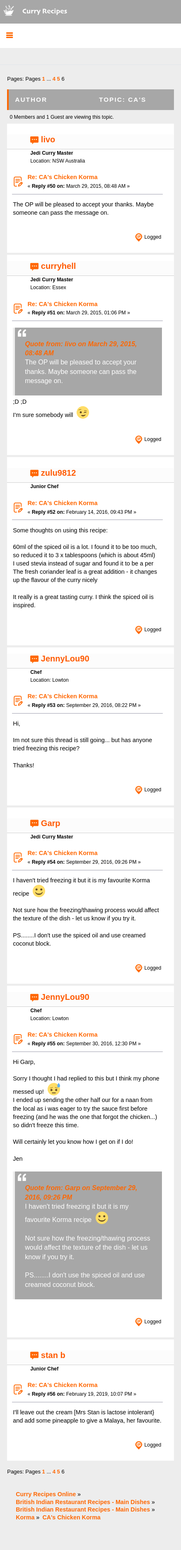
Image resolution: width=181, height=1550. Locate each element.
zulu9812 (58, 472)
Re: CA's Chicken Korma (62, 177)
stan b (53, 1355)
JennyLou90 (65, 658)
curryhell (58, 266)
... (49, 79)
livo (48, 139)
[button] (9, 36)
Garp (50, 823)
